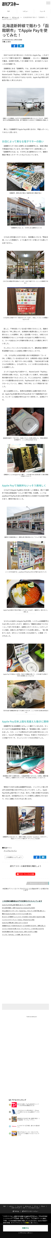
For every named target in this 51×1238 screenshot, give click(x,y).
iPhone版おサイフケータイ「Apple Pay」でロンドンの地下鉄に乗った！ (24, 911)
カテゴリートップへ (37, 883)
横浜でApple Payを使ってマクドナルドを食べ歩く (17, 913)
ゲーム (36, 1206)
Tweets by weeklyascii (31, 1016)
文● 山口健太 (6, 42)
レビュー (25, 11)
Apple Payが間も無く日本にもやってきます (15, 922)
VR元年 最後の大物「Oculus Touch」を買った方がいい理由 (19, 931)
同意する (25, 1228)
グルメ (43, 1206)
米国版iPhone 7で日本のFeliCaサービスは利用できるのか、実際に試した (24, 925)
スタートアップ (16, 1208)
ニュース (42, 11)
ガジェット (15, 17)
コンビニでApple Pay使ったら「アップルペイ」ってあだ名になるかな (23, 928)
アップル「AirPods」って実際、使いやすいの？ (16, 934)
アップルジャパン (10, 850)
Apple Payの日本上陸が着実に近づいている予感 (16, 905)
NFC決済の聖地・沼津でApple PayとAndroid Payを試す (18, 908)
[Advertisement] (25, 957)
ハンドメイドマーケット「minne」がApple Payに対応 (18, 919)
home (5, 17)
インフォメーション (33, 1208)
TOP (8, 11)
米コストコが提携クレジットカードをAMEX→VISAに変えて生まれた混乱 (23, 916)
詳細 (27, 1223)
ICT (24, 1208)
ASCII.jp (16, 1211)
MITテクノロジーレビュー (30, 1211)
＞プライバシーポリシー (25, 1233)
